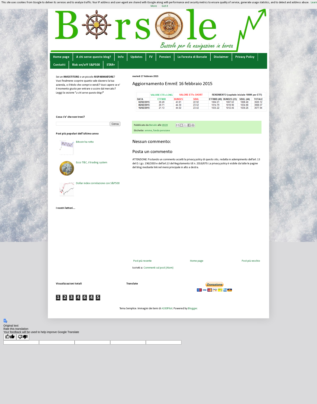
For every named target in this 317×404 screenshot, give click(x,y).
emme (148, 130)
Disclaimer (221, 57)
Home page (61, 57)
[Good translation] (9, 337)
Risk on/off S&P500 (86, 65)
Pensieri (165, 57)
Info (121, 57)
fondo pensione (161, 130)
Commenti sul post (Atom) (158, 267)
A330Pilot (167, 308)
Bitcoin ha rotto (85, 142)
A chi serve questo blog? (93, 57)
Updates (136, 57)
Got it (165, 6)
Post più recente (142, 260)
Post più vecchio (251, 260)
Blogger (192, 308)
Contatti (59, 65)
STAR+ (111, 65)
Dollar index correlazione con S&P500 (97, 183)
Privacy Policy (244, 57)
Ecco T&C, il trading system (91, 162)
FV (150, 57)
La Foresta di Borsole (192, 57)
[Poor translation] (22, 337)
